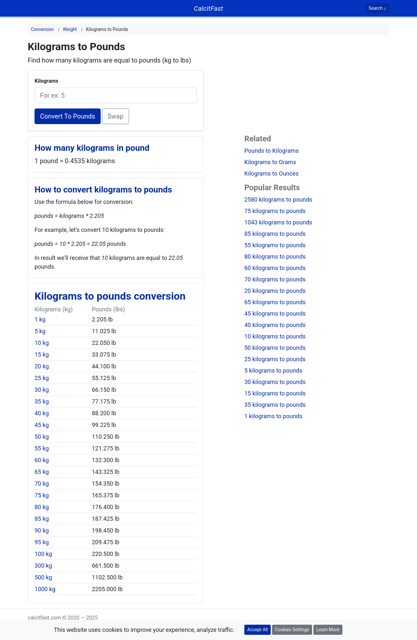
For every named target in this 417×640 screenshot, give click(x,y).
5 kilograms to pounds (273, 370)
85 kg (42, 518)
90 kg (42, 530)
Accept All (257, 629)
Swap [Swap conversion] (115, 116)
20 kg (42, 366)
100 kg (43, 553)
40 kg (42, 413)
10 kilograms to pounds (275, 336)
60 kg (42, 460)
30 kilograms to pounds (275, 381)
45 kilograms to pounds (275, 313)
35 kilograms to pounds (275, 404)
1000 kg (45, 589)
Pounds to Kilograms (271, 150)
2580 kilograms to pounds (278, 199)
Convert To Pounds (67, 116)
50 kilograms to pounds (275, 347)
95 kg (42, 542)
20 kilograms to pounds (275, 290)
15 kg (42, 354)
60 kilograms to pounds (275, 267)
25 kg (42, 378)
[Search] (378, 8)
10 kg (42, 342)
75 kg (42, 495)
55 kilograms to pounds (275, 245)
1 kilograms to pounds (273, 416)
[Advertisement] (316, 86)
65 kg (42, 471)
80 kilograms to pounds (275, 256)
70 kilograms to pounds (275, 279)
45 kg (42, 424)
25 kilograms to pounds (275, 359)
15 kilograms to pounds (275, 393)
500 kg (43, 577)
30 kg (42, 389)
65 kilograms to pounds (275, 302)
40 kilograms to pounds (275, 324)
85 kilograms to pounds (275, 233)
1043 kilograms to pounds (278, 222)
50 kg (42, 436)
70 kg (42, 483)
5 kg (40, 331)
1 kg (40, 319)
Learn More (327, 629)
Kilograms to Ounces (271, 173)
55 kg (42, 448)
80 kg (42, 507)
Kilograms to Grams (270, 162)
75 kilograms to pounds (275, 210)
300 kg (43, 565)
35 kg (42, 401)
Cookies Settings (292, 629)
